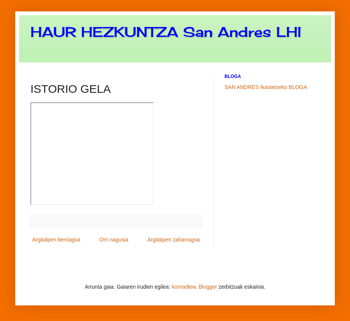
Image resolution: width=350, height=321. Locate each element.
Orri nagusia (113, 240)
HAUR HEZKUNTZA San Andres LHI (165, 32)
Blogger (208, 287)
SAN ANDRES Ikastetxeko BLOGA (265, 87)
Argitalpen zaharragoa (173, 240)
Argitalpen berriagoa (56, 240)
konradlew (184, 287)
